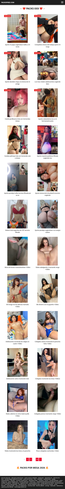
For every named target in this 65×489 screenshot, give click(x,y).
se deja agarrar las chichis (47, 483)
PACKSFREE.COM (7, 2)
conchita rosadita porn (22, 480)
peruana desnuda (5, 477)
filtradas (13, 480)
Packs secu (32, 481)
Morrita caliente (40, 485)
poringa (47, 485)
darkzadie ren (15, 483)
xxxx (35, 479)
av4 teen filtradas (54, 480)
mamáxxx (41, 480)
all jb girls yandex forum (17, 477)
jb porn (46, 480)
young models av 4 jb (34, 483)
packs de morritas (28, 479)
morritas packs (10, 485)
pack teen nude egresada (11, 484)
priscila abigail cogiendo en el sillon (13, 479)
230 (37, 459)
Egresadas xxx (48, 477)
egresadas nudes (33, 480)
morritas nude (31, 485)
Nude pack (41, 477)
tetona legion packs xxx (20, 487)
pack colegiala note (13, 481)
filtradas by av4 (22, 484)
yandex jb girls (47, 479)
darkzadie (52, 485)
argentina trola (24, 483)
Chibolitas (39, 479)
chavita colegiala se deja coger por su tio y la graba (40, 484)
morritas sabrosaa (24, 481)
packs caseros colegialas (31, 477)
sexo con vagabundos (21, 485)
